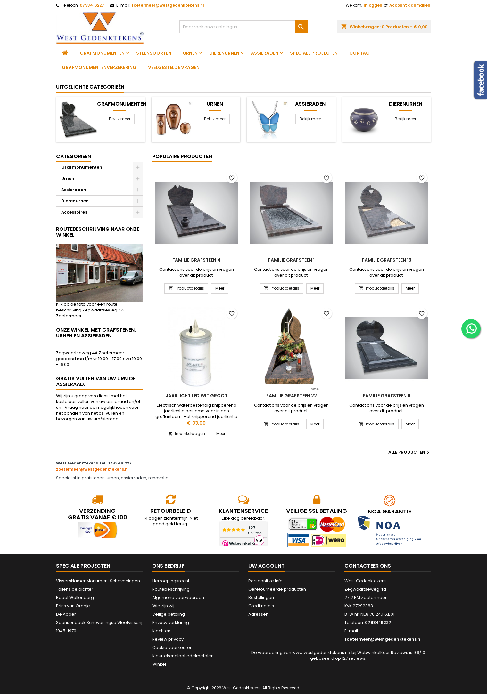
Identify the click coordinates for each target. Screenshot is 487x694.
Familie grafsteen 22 (291, 395)
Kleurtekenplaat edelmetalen (183, 656)
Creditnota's (261, 606)
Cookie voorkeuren (172, 647)
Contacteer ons (367, 565)
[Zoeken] (243, 26)
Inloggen (373, 5)
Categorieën (73, 156)
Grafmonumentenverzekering (99, 67)
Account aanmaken (409, 5)
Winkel (159, 664)
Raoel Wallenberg (75, 597)
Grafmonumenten (102, 53)
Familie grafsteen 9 (386, 395)
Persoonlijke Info (265, 581)
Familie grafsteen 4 (196, 260)
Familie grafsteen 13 (386, 260)
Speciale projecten (314, 53)
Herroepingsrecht (170, 581)
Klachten (161, 631)
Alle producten (409, 452)
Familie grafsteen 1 (291, 260)
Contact (360, 53)
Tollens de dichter (74, 589)
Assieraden (264, 53)
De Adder (66, 614)
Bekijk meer (119, 119)
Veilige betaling (168, 614)
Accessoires (74, 212)
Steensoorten (153, 53)
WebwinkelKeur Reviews (382, 653)
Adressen (258, 614)
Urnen (190, 53)
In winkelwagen (186, 433)
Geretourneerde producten (277, 589)
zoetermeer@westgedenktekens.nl (167, 5)
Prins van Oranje (73, 606)
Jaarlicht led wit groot (196, 395)
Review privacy (168, 639)
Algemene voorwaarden (178, 597)
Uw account (266, 565)
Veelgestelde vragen (174, 67)
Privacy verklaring (170, 622)
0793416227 (92, 5)
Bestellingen (261, 597)
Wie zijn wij (163, 606)
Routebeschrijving (171, 589)
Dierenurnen (224, 53)
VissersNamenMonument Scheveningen (98, 581)
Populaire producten (182, 156)
